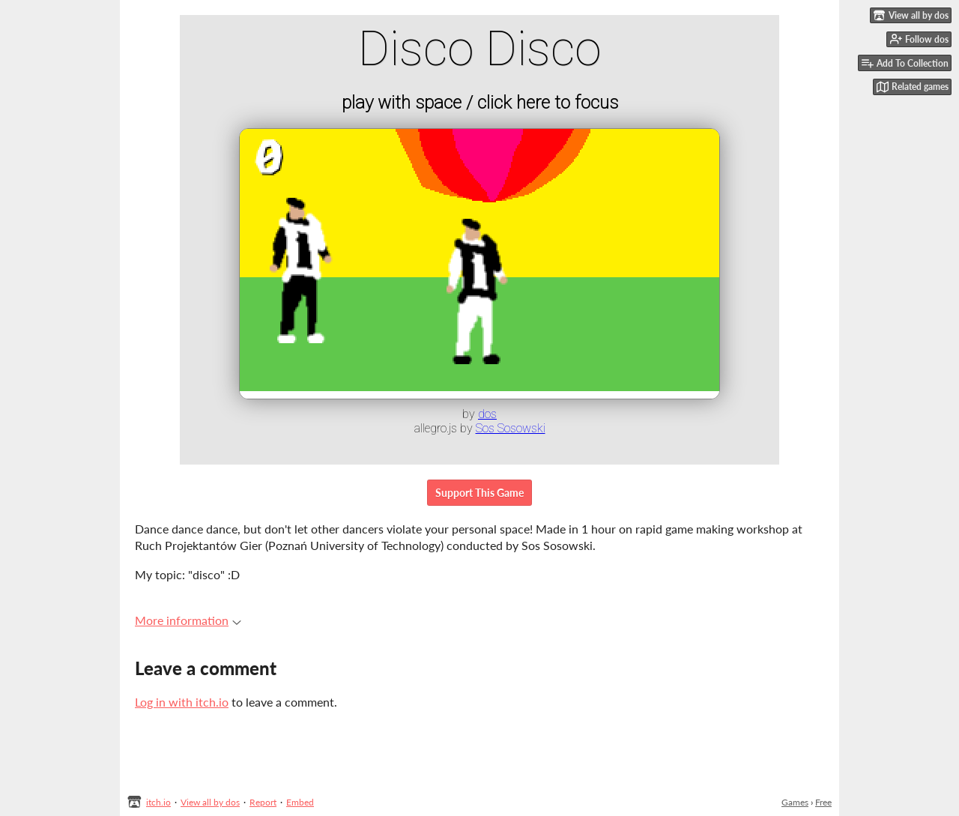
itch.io (158, 802)
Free (823, 802)
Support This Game (479, 492)
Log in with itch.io (182, 702)
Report (262, 802)
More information (188, 620)
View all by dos (210, 802)
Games (794, 802)
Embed (300, 802)
